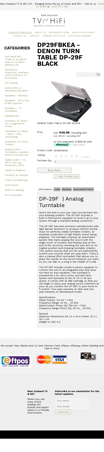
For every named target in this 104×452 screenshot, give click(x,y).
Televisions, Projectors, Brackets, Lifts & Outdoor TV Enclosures (17, 73)
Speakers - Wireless (16, 95)
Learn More (78, 144)
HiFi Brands (11, 82)
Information (45, 189)
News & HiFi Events (83, 32)
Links (57, 189)
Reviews (66, 189)
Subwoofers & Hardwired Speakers (16, 89)
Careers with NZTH (54, 36)
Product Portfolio (20, 32)
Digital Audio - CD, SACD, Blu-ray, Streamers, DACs (15, 162)
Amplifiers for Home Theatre (16, 143)
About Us (40, 32)
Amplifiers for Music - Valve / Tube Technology (16, 134)
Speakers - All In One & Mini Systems (17, 102)
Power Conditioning (16, 180)
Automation (11, 185)
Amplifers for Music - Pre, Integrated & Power (17, 123)
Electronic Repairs (79, 36)
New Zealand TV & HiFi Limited (61, 434)
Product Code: (45, 150)
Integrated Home (59, 32)
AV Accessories (13, 195)
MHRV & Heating (14, 190)
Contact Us (20, 36)
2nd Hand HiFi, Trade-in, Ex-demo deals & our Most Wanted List (16, 60)
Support (35, 36)
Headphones (12, 115)
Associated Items (83, 189)
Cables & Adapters (15, 170)
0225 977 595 (60, 6)
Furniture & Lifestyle (16, 175)
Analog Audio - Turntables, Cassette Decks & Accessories (17, 152)
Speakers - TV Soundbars (13, 109)
